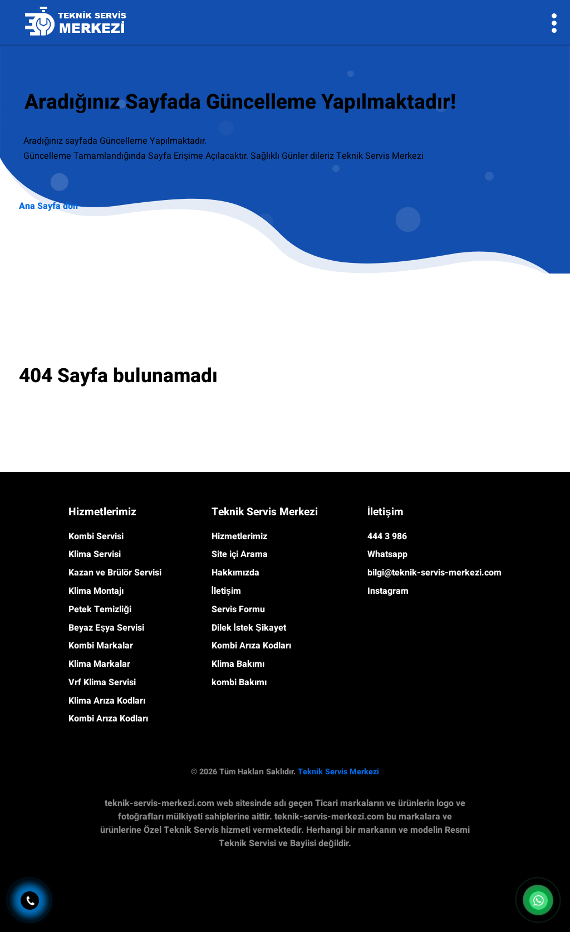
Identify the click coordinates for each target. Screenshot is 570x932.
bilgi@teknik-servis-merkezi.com (434, 572)
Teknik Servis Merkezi (338, 772)
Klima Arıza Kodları (106, 700)
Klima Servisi (94, 554)
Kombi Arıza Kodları (108, 718)
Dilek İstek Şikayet (249, 628)
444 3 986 (387, 536)
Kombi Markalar (100, 645)
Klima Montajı (96, 591)
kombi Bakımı (239, 682)
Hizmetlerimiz (239, 536)
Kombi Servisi (96, 536)
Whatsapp (387, 554)
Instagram (388, 591)
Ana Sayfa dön (48, 206)
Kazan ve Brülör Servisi (114, 572)
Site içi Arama (240, 554)
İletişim (226, 591)
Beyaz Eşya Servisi (106, 628)
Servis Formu (238, 609)
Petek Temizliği (99, 609)
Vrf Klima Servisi (102, 682)
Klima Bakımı (238, 664)
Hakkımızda (235, 572)
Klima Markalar (99, 664)
